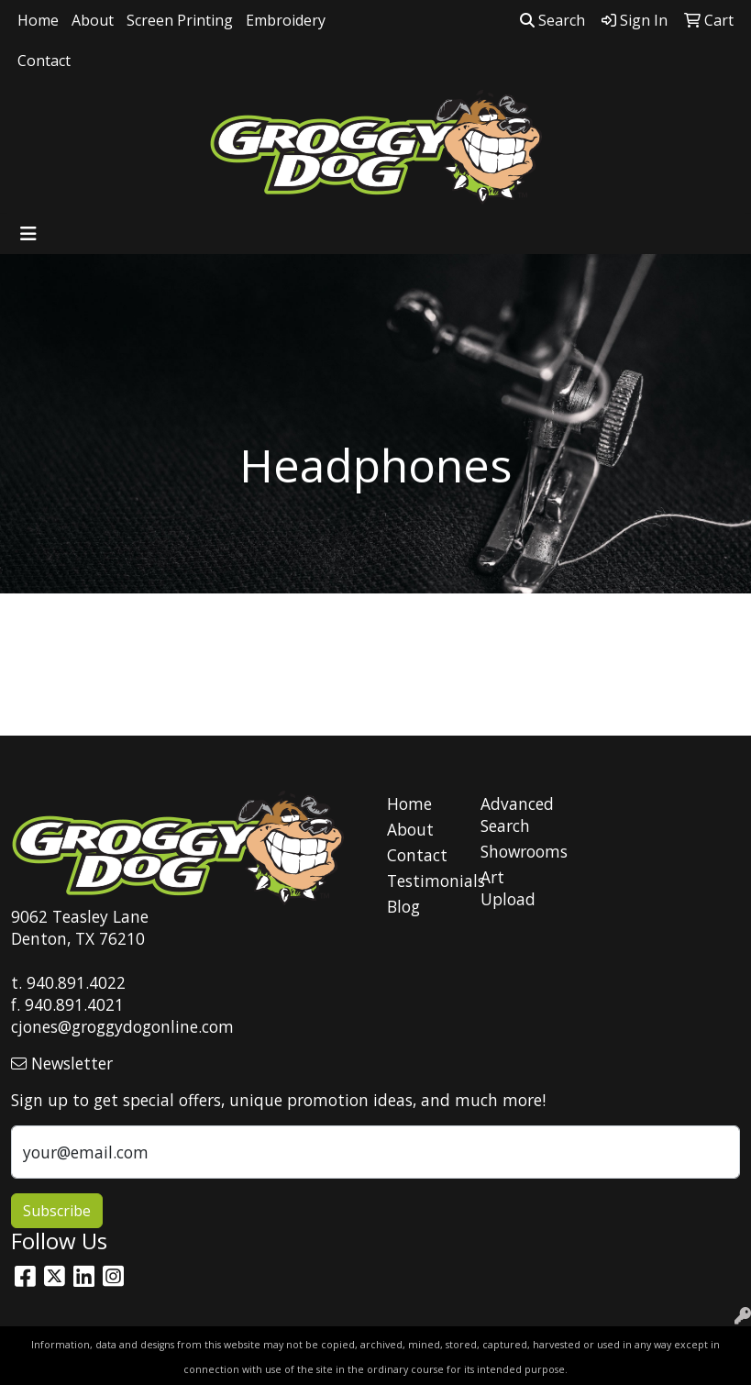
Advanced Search (516, 814)
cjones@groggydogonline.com (122, 1026)
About (93, 20)
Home (38, 20)
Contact (44, 60)
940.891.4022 (76, 982)
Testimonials (422, 881)
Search (552, 20)
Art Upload (508, 888)
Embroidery (286, 20)
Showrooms (516, 851)
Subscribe (57, 1211)
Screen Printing (180, 20)
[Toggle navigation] (28, 234)
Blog (403, 906)
